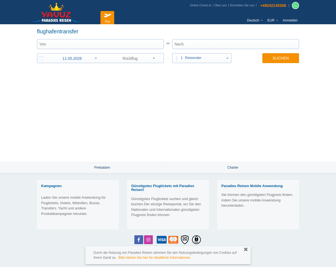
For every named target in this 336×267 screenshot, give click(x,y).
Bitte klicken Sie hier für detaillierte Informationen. (154, 258)
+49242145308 (273, 5)
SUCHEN (281, 58)
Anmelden (290, 20)
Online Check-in (200, 5)
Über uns (220, 5)
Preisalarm (102, 167)
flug (107, 17)
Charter (232, 167)
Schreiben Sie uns (242, 5)
